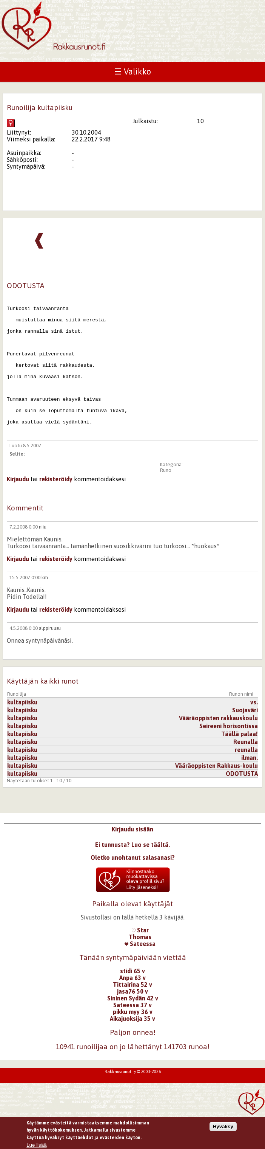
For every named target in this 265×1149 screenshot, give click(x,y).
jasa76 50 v (132, 1018)
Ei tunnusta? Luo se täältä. (132, 871)
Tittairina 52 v (132, 1011)
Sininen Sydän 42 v (132, 1025)
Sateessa (140, 971)
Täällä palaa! (239, 761)
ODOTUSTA (242, 800)
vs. (254, 729)
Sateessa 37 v (132, 1032)
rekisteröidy (55, 506)
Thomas (140, 964)
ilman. (249, 785)
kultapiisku (22, 729)
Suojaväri (245, 737)
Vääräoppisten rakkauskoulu (218, 745)
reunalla (246, 777)
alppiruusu (50, 655)
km (45, 605)
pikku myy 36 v (133, 1039)
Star (140, 957)
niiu (42, 554)
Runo (165, 497)
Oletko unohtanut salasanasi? (133, 884)
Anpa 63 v (132, 1005)
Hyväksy (223, 1128)
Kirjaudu (18, 506)
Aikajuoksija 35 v (132, 1045)
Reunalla (245, 769)
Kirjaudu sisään (132, 856)
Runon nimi (241, 721)
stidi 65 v (132, 998)
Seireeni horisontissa (228, 753)
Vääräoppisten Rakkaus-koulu (216, 792)
